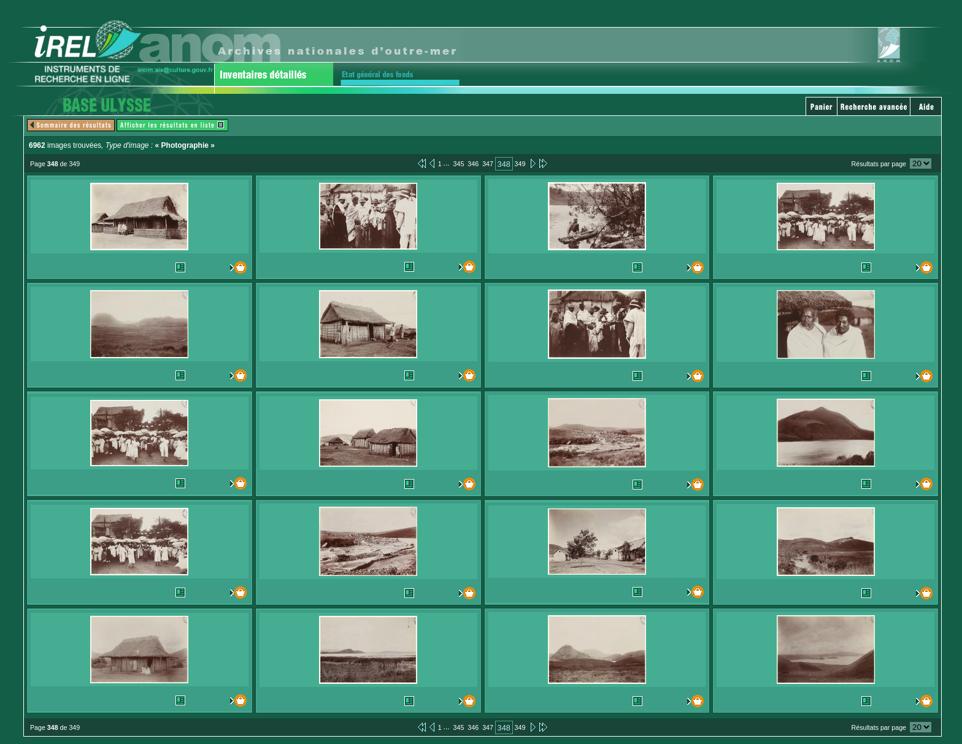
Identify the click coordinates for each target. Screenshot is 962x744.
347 (487, 163)
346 (473, 163)
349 (520, 163)
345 (458, 163)
